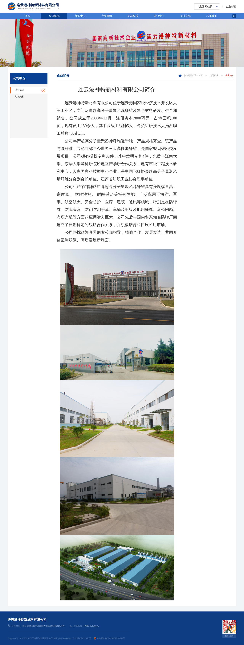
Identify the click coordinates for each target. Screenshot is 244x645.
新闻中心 (80, 15)
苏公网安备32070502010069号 (109, 638)
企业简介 (19, 90)
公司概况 (54, 15)
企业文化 (185, 15)
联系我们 (211, 15)
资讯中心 (159, 15)
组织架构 (19, 96)
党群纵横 (133, 15)
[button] (118, 61)
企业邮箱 (231, 6)
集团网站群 (206, 6)
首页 (27, 15)
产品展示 (106, 15)
